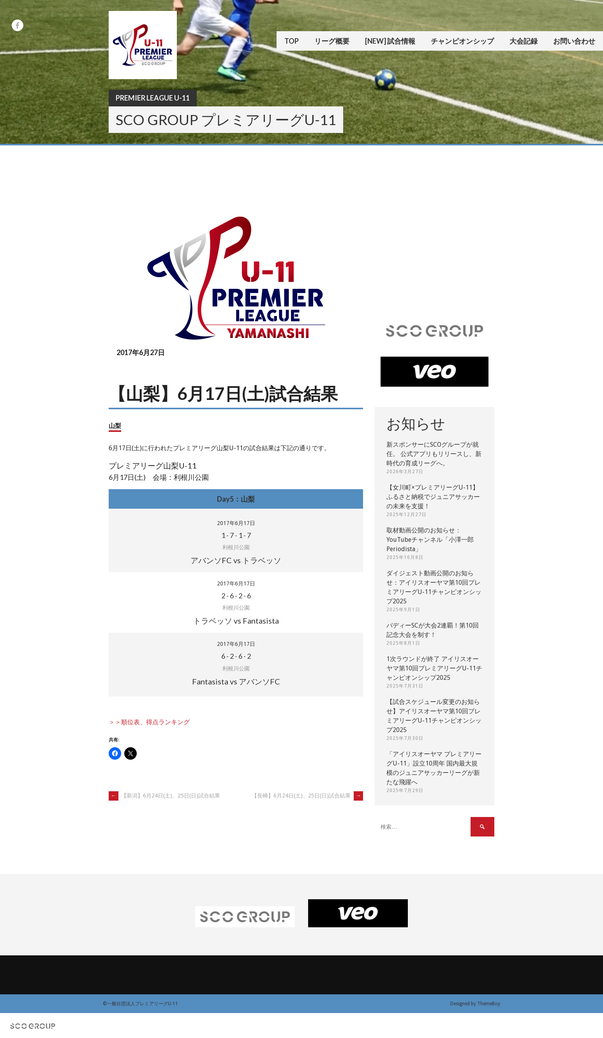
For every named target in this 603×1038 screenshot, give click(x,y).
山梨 (115, 425)
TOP (291, 41)
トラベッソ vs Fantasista (236, 620)
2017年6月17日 (236, 523)
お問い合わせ (574, 41)
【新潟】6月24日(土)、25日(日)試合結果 (164, 795)
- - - (236, 535)
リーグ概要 (331, 41)
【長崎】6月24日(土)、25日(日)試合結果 (307, 795)
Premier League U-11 (153, 98)
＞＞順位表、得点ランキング (149, 722)
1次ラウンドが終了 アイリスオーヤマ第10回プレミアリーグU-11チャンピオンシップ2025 (434, 668)
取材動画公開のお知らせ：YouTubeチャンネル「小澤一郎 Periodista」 (430, 540)
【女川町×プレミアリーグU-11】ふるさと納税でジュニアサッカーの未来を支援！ (433, 497)
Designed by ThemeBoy (475, 1003)
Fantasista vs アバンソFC (236, 681)
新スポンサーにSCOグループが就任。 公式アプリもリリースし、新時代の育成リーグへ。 (433, 454)
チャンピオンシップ (462, 41)
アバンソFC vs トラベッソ (235, 560)
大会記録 (524, 41)
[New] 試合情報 (390, 41)
